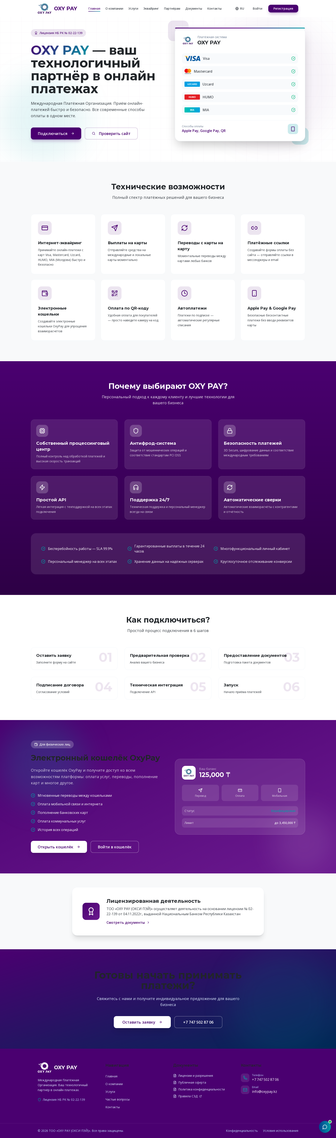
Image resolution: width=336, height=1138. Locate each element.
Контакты (214, 8)
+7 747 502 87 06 (198, 1022)
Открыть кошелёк (59, 846)
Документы (193, 8)
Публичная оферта (189, 1082)
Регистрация (283, 8)
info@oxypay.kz (264, 1091)
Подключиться (56, 133)
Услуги (133, 8)
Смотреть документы (128, 922)
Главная (94, 8)
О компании (114, 8)
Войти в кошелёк (115, 846)
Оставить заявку (142, 1022)
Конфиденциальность (242, 1131)
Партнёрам (172, 8)
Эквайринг (151, 8)
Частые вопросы (117, 1099)
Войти (257, 8)
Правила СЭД (187, 1096)
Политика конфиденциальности (199, 1089)
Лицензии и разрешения (193, 1076)
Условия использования (280, 1131)
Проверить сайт (111, 133)
